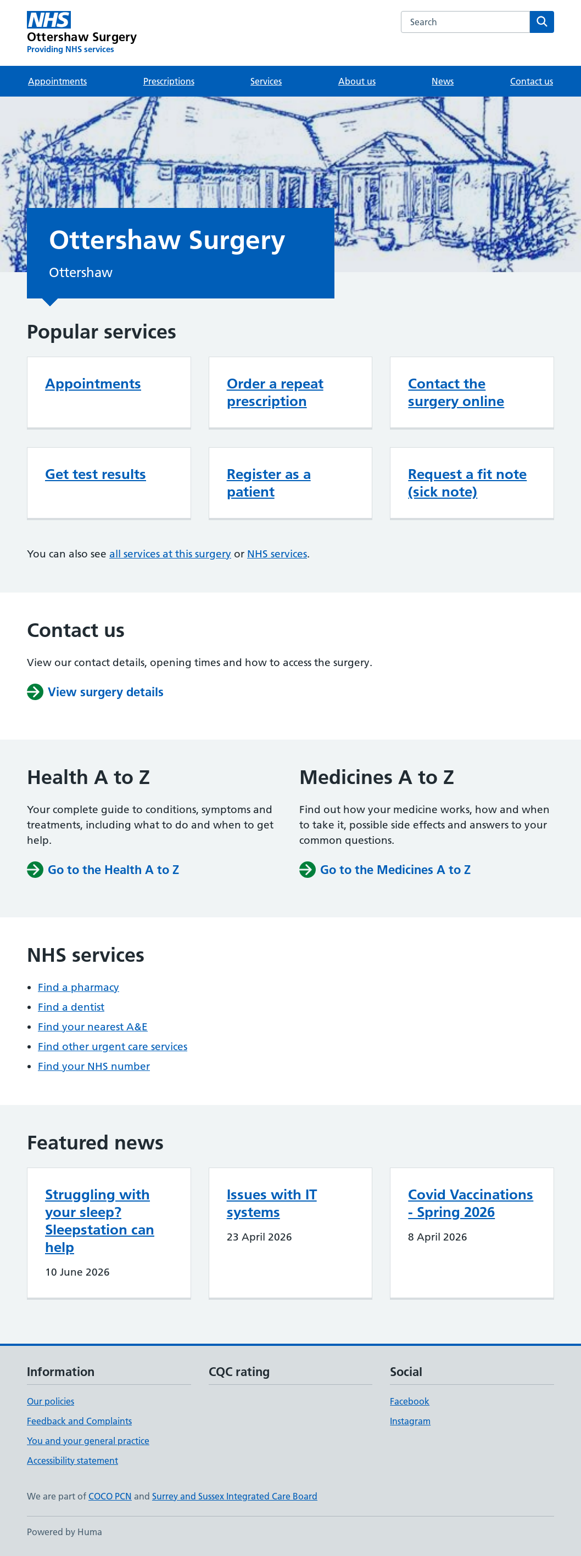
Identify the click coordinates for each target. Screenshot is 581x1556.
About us (357, 81)
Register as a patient (269, 482)
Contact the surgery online (456, 392)
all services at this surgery (170, 554)
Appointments (57, 81)
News (443, 81)
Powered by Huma (64, 1531)
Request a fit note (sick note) (467, 482)
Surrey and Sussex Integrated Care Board (234, 1496)
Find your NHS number (94, 1066)
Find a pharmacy (78, 987)
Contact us (531, 81)
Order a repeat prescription (275, 392)
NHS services (277, 554)
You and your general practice (88, 1440)
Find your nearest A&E (93, 1027)
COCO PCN (110, 1496)
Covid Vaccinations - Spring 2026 (470, 1203)
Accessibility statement (72, 1460)
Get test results (95, 474)
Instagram (410, 1421)
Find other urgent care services (112, 1046)
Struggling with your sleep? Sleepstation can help (99, 1221)
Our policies (50, 1401)
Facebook (409, 1401)
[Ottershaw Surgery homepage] (82, 33)
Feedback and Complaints (79, 1421)
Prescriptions (168, 81)
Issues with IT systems (272, 1203)
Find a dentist (71, 1007)
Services (266, 81)
